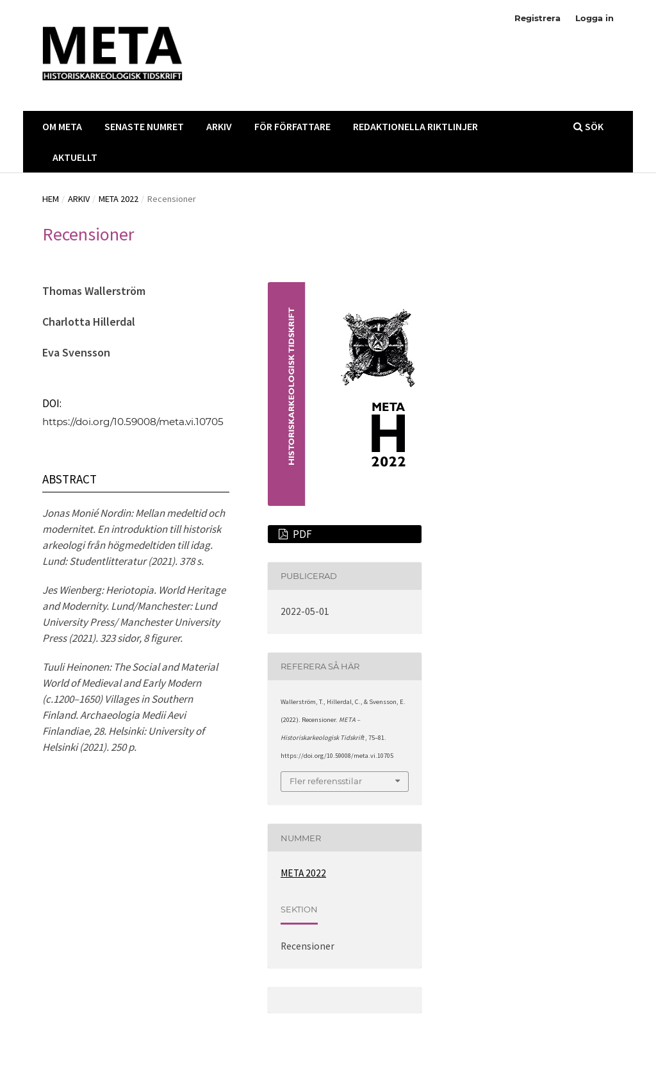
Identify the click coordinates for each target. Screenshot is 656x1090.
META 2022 (118, 199)
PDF (301, 534)
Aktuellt (75, 157)
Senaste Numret (144, 126)
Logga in (594, 18)
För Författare (292, 126)
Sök (588, 126)
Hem (50, 199)
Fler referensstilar (326, 781)
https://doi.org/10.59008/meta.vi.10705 (133, 421)
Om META (62, 126)
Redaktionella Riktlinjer (415, 126)
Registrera (537, 18)
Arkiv (219, 126)
